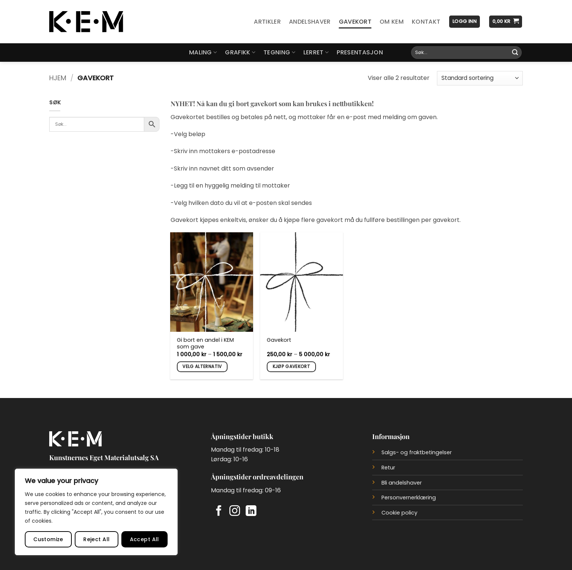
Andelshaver (310, 21)
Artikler (267, 21)
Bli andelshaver (401, 482)
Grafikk (240, 52)
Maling (203, 52)
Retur (388, 467)
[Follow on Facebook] (218, 511)
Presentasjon (360, 52)
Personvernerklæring (408, 497)
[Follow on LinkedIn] (251, 511)
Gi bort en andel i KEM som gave (205, 343)
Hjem (57, 77)
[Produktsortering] (480, 78)
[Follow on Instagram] (234, 511)
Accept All (144, 539)
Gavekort (355, 21)
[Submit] (515, 52)
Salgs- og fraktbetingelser (416, 452)
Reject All (96, 539)
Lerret (316, 52)
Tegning (279, 52)
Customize (48, 539)
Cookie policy (399, 512)
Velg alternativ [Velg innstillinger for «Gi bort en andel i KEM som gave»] (202, 367)
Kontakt (426, 21)
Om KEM (392, 21)
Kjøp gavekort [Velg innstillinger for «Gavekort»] (291, 367)
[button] (464, 22)
